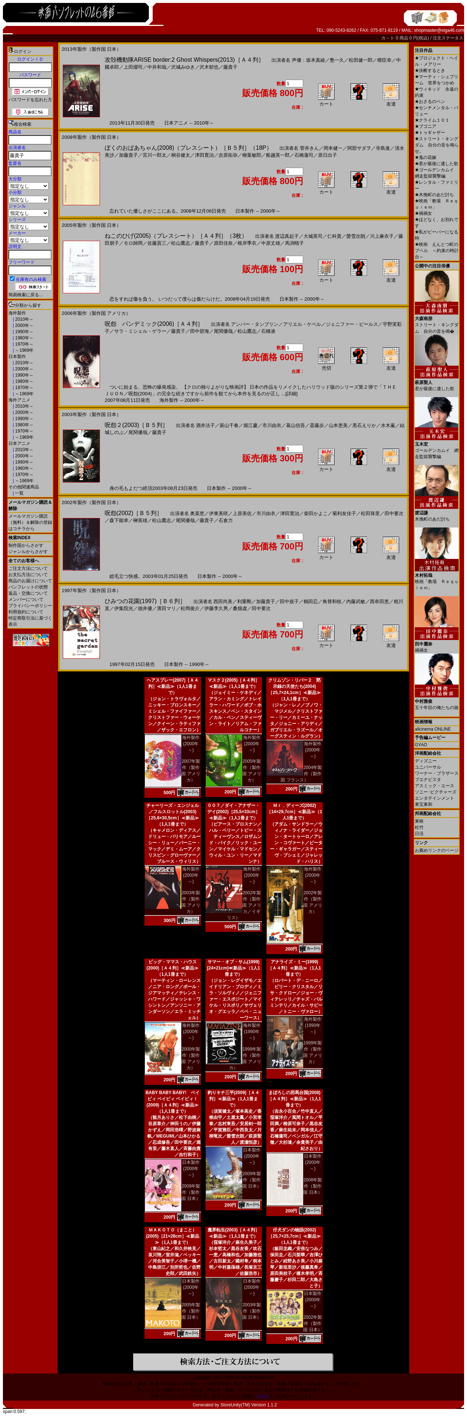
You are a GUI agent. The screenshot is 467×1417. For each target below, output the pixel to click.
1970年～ (24, 344)
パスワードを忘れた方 (30, 99)
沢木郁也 (209, 67)
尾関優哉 (223, 331)
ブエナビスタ (428, 779)
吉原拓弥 (228, 155)
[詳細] (291, 393)
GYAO (421, 744)
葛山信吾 (295, 425)
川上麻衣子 (382, 236)
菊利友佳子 (344, 513)
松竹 (419, 827)
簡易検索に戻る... (25, 294)
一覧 (19, 493)
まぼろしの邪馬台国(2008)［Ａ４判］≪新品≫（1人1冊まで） (294, 1099)
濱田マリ (166, 608)
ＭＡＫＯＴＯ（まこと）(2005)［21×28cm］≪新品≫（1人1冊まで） (172, 1236)
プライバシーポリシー (30, 605)
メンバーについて (25, 599)
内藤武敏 (355, 601)
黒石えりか (364, 425)
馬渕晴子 (294, 243)
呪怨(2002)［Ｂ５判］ (133, 513)
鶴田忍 (311, 601)
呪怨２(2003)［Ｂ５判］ (136, 425)
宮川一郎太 (154, 155)
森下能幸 (118, 520)
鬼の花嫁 (425, 157)
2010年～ (24, 319)
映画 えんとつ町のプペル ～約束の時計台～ (437, 250)
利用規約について (25, 611)
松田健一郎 (361, 60)
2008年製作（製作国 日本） (312, 1186)
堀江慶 (250, 425)
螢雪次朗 (355, 236)
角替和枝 (332, 601)
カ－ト (388, 38)
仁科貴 (334, 236)
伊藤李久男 (216, 608)
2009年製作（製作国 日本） (190, 1192)
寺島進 (383, 148)
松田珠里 (370, 513)
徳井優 (145, 608)
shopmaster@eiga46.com (439, 30)
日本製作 (17, 356)
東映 (419, 821)
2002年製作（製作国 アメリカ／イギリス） (244, 905)
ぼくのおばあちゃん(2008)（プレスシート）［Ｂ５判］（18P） (188, 148)
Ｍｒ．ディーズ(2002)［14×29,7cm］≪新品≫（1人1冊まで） (294, 811)
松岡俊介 (190, 608)
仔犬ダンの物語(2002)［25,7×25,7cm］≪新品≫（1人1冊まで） (294, 1236)
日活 (419, 833)
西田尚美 (222, 601)
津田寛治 (204, 155)
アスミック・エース (434, 785)
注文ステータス (448, 38)
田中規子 (289, 601)
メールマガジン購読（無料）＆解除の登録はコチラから (30, 522)
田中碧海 (199, 331)
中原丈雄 (270, 243)
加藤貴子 (128, 155)
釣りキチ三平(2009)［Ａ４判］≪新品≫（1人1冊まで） (234, 1099)
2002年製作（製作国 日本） (312, 1323)
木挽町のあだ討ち (434, 194)
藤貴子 (230, 67)
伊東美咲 (218, 513)
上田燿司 (133, 67)
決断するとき (430, 70)
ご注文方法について (28, 568)
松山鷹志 (180, 243)
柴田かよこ (316, 513)
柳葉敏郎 (251, 155)
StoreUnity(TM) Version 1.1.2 (248, 1405)
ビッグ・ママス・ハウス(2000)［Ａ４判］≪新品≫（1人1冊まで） (173, 968)
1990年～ (24, 331)
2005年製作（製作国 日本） (190, 1311)
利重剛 (244, 601)
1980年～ (24, 337)
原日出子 (327, 155)
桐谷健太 (180, 155)
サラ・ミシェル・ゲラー (140, 331)
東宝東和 (423, 804)
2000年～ (24, 325)
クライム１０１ (432, 120)
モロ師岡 (133, 243)
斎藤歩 (317, 425)
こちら (262, 1396)
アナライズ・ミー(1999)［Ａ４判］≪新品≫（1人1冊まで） (294, 968)
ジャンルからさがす (28, 551)
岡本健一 (333, 148)
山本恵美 (338, 425)
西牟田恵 (379, 601)
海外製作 (17, 313)
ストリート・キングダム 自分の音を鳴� (437, 322)
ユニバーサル (428, 767)
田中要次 (394, 513)
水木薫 (388, 425)
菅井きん (309, 148)
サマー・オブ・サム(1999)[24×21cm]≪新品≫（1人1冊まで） (233, 968)
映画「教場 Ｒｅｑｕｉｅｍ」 (437, 578)
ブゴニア (425, 126)
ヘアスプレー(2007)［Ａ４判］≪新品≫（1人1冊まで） (173, 686)
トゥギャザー (430, 132)
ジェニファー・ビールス (352, 324)
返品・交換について (28, 593)
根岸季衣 (247, 243)
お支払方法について (28, 574)
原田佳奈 (223, 243)
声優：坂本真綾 (308, 60)
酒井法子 (205, 425)
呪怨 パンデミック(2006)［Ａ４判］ (154, 324)
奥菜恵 (197, 513)
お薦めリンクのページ (437, 850)
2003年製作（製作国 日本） (251, 1311)
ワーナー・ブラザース (437, 773)
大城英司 (313, 236)
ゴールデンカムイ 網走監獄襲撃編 (437, 447)
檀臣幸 (384, 60)
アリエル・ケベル (302, 324)
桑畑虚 (240, 608)
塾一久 (337, 60)
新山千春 (229, 425)
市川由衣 (271, 425)
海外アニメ (19, 400)
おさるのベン (430, 101)
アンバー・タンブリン (254, 324)
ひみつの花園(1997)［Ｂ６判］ (145, 601)
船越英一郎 (278, 155)
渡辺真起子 (287, 236)
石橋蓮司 (303, 155)
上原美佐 (242, 513)
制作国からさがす (25, 545)
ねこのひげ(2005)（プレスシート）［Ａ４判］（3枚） (176, 236)
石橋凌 (268, 331)
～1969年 (24, 350)
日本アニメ (19, 443)
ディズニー (426, 760)
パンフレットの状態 (28, 587)
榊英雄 (140, 520)
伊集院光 (123, 608)
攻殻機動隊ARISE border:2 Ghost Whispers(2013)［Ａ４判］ (184, 60)
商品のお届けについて (30, 580)
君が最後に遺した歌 (436, 163)
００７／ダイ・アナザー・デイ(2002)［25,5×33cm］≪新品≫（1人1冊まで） (233, 811)
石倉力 (226, 520)
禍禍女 (423, 213)
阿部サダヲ (359, 148)
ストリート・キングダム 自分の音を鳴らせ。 (437, 145)
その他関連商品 (23, 487)
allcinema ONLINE (433, 729)
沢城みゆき (183, 67)
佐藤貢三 (156, 243)
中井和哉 (156, 67)
